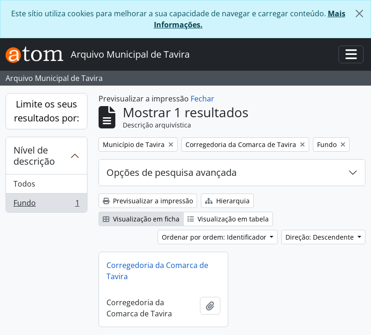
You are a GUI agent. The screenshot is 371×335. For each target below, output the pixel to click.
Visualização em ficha (141, 218)
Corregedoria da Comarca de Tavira (157, 270)
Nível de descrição (34, 156)
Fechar (202, 99)
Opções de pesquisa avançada (171, 172)
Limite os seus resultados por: (46, 111)
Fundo (46, 204)
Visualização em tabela (228, 218)
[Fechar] (359, 13)
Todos (24, 184)
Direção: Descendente (320, 237)
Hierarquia (227, 200)
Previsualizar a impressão (148, 200)
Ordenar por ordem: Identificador (215, 237)
